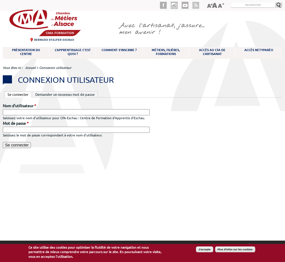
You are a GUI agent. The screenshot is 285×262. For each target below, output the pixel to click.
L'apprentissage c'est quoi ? (73, 52)
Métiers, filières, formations (166, 52)
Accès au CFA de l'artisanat (212, 52)
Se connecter (19, 94)
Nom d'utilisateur (19, 106)
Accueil (30, 67)
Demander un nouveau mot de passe (65, 94)
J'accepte (204, 249)
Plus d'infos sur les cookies (235, 249)
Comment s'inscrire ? (119, 50)
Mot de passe (16, 123)
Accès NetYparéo (258, 50)
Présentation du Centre (26, 52)
